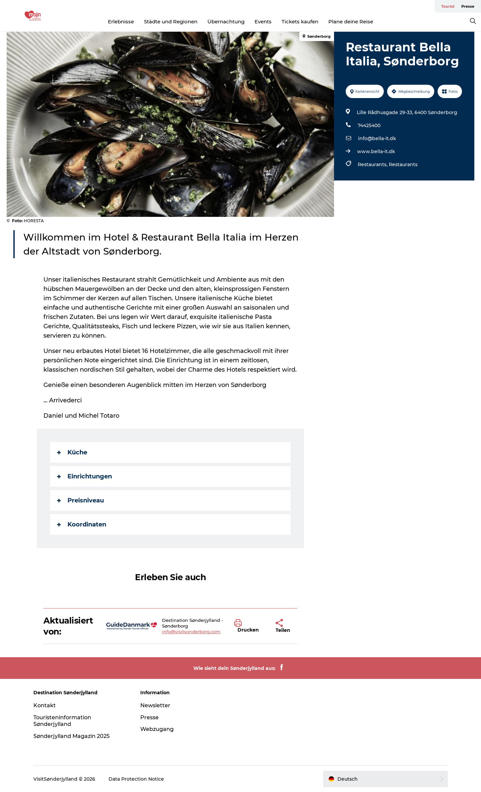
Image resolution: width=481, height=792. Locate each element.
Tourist (448, 6)
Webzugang (157, 729)
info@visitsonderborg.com (191, 631)
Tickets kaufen (300, 21)
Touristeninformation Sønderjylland (62, 721)
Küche (72, 452)
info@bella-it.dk (377, 138)
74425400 (369, 125)
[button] (250, 626)
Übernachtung (226, 21)
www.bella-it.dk (376, 151)
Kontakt (44, 705)
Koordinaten (81, 524)
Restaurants (403, 164)
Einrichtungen (84, 476)
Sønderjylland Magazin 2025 (71, 736)
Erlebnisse (121, 21)
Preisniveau (80, 500)
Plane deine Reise (350, 21)
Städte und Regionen (170, 21)
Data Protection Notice (136, 779)
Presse (467, 6)
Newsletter (155, 705)
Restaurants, (373, 164)
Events (263, 21)
